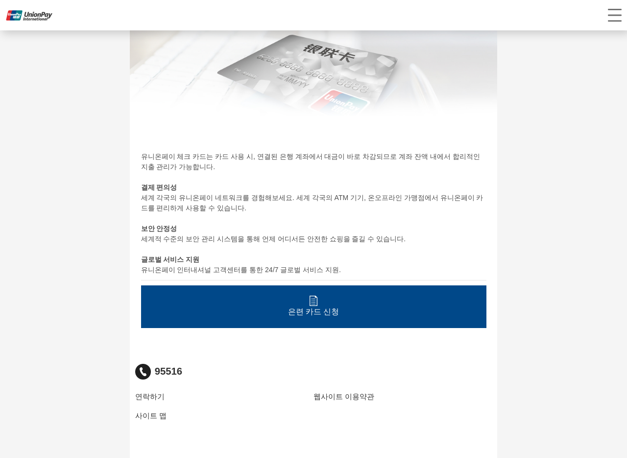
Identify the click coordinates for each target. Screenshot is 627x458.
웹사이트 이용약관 (344, 397)
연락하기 (150, 397)
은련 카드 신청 (313, 306)
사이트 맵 (151, 416)
